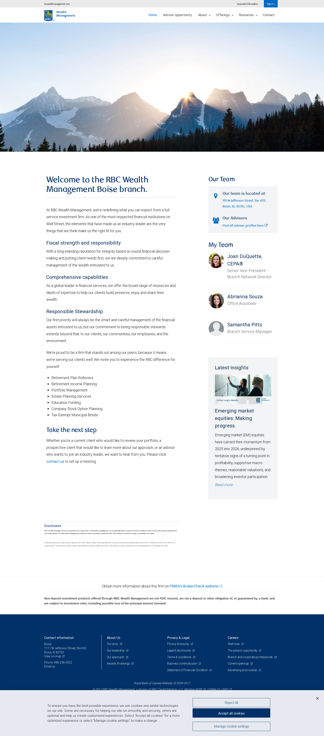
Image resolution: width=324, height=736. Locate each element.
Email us (49, 666)
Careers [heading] (233, 638)
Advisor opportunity (177, 15)
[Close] (317, 698)
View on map (52, 656)
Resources (248, 15)
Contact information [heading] (59, 638)
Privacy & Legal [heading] (178, 638)
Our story (113, 644)
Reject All (231, 702)
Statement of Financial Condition (187, 670)
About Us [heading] (113, 638)
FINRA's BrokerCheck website (194, 586)
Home (152, 15)
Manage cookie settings (231, 726)
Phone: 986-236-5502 (58, 662)
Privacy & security (178, 644)
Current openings (238, 663)
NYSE (198, 689)
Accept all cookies (231, 713)
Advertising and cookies (243, 670)
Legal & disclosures (179, 650)
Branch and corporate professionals (250, 657)
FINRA (212, 689)
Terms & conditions (179, 657)
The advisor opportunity (243, 650)
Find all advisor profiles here (245, 225)
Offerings (225, 15)
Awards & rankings (119, 663)
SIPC (225, 689)
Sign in (271, 3)
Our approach (116, 657)
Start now (234, 644)
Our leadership (116, 650)
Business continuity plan (182, 663)
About (204, 15)
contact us (55, 461)
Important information (247, 3)
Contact (269, 15)
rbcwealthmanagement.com (57, 3)
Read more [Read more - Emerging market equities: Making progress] (223, 484)
